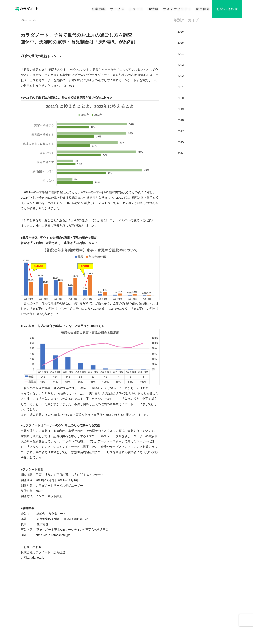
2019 (180, 109)
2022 (180, 75)
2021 (180, 87)
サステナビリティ (177, 9)
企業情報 (99, 9)
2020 (180, 98)
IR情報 (153, 9)
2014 (180, 153)
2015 (180, 142)
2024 (180, 53)
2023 (180, 64)
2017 (180, 131)
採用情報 (203, 9)
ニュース (136, 9)
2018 (180, 120)
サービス (117, 9)
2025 (180, 42)
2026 (180, 31)
